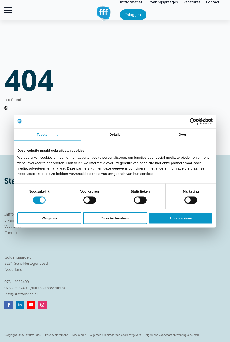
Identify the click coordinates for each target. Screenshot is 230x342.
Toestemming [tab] (48, 134)
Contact (212, 2)
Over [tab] (182, 134)
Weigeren (49, 218)
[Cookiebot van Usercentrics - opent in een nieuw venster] (193, 121)
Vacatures (192, 2)
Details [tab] (115, 134)
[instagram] (42, 305)
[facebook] (8, 305)
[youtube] (31, 305)
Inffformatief (131, 2)
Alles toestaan (180, 218)
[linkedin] (20, 305)
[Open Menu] (8, 10)
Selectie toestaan (115, 218)
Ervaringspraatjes (163, 2)
